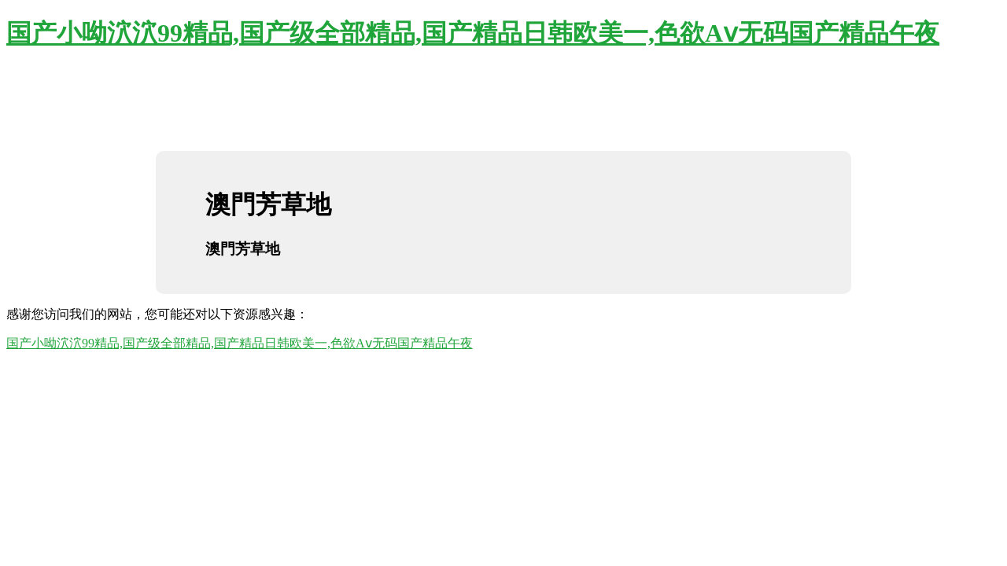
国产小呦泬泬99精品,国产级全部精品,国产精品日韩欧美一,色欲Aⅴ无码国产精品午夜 (472, 33)
